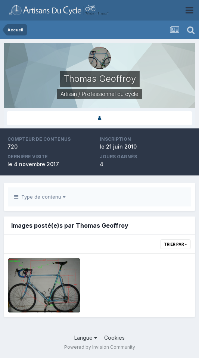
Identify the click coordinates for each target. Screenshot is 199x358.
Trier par (175, 244)
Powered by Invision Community (99, 347)
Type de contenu (39, 197)
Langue (85, 337)
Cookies (114, 337)
